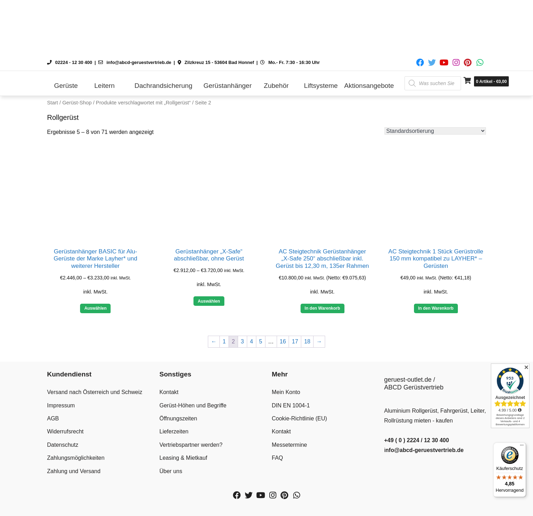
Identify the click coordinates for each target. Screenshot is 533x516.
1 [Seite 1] (224, 341)
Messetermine (289, 445)
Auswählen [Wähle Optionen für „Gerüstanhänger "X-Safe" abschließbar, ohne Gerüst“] (209, 301)
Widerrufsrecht (65, 431)
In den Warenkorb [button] (322, 308)
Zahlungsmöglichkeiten (76, 458)
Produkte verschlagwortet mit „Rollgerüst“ (143, 102)
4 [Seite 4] (251, 341)
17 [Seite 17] (295, 341)
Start (52, 102)
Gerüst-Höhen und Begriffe (192, 405)
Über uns (170, 471)
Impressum (61, 405)
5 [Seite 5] (260, 341)
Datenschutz (62, 445)
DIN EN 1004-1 (291, 405)
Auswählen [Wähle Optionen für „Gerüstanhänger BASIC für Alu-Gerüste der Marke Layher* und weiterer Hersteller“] (95, 308)
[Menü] (522, 447)
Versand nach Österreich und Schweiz (94, 392)
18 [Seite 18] (307, 341)
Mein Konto (286, 392)
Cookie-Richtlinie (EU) (299, 418)
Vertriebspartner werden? (191, 445)
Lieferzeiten (174, 431)
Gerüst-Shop (76, 102)
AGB (53, 418)
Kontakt (168, 392)
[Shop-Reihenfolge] (435, 131)
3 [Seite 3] (242, 341)
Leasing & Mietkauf (183, 458)
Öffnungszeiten (178, 418)
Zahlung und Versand (73, 471)
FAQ (277, 458)
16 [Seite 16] (283, 341)
